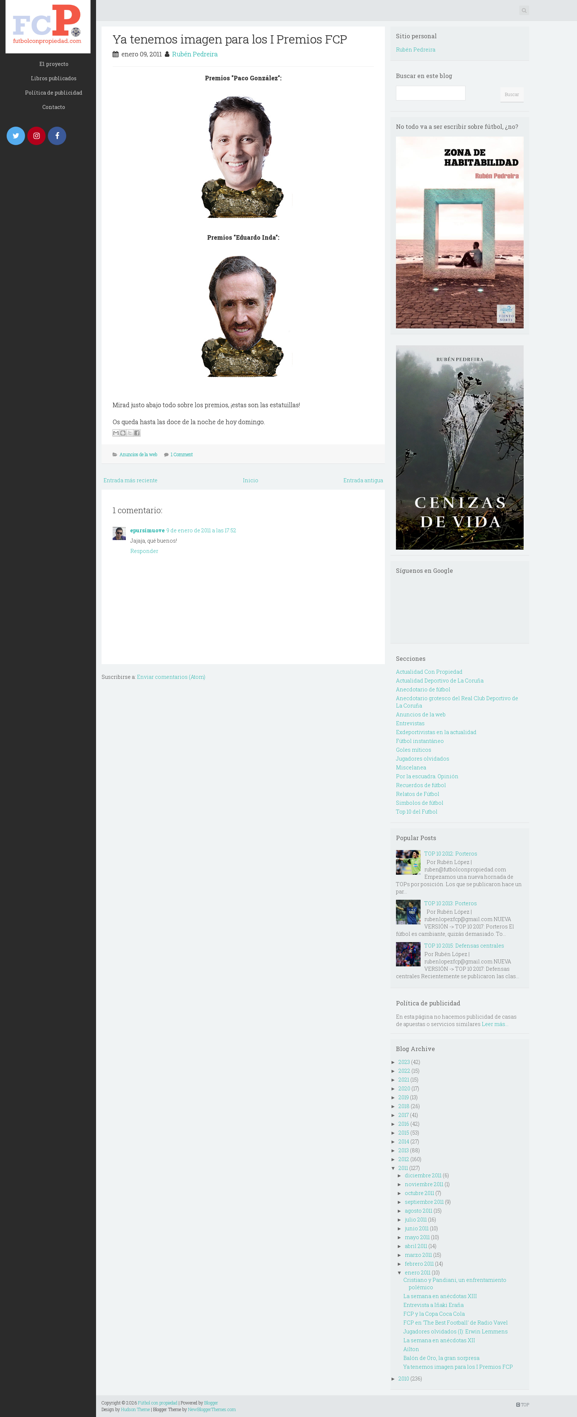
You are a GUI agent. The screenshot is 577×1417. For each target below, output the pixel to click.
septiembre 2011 (424, 1201)
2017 (404, 1114)
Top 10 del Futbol (417, 811)
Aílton (411, 1349)
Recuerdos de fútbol (421, 785)
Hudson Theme (135, 1409)
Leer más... (495, 1024)
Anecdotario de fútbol (423, 689)
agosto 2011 (418, 1210)
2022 (404, 1070)
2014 (404, 1141)
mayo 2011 (417, 1237)
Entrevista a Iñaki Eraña (433, 1304)
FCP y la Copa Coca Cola (434, 1313)
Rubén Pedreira (195, 54)
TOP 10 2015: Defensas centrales (464, 945)
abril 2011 (416, 1245)
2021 (404, 1079)
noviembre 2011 (424, 1184)
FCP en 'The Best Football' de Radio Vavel (455, 1322)
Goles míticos (413, 749)
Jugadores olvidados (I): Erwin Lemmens (455, 1331)
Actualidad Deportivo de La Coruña (440, 680)
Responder (144, 550)
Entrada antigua (363, 480)
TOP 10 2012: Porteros (450, 853)
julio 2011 (416, 1219)
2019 (404, 1097)
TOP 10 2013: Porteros (450, 903)
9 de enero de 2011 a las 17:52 (201, 530)
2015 (404, 1132)
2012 (404, 1159)
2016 (404, 1123)
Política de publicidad (53, 92)
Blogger (211, 1403)
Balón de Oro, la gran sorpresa (441, 1357)
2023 (404, 1061)
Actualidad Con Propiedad (429, 671)
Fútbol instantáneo (420, 740)
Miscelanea (411, 767)
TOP (522, 1404)
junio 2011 (417, 1228)
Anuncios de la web (138, 454)
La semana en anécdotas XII (439, 1340)
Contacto (53, 106)
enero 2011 (418, 1272)
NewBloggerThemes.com (212, 1409)
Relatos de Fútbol (417, 793)
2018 (404, 1106)
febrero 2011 (419, 1263)
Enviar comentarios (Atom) (171, 676)
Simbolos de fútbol (419, 802)
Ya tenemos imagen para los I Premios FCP (230, 39)
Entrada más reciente (130, 480)
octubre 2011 (419, 1192)
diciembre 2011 (423, 1175)
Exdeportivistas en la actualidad (436, 732)
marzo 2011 (418, 1254)
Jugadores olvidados (422, 758)
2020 (404, 1088)
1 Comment (182, 454)
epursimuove (147, 530)
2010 (404, 1378)
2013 (404, 1150)
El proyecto (53, 63)
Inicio (250, 480)
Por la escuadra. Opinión (427, 776)
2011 (403, 1167)
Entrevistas (410, 723)
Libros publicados (54, 78)
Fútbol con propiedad (157, 1403)
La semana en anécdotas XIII (440, 1296)
